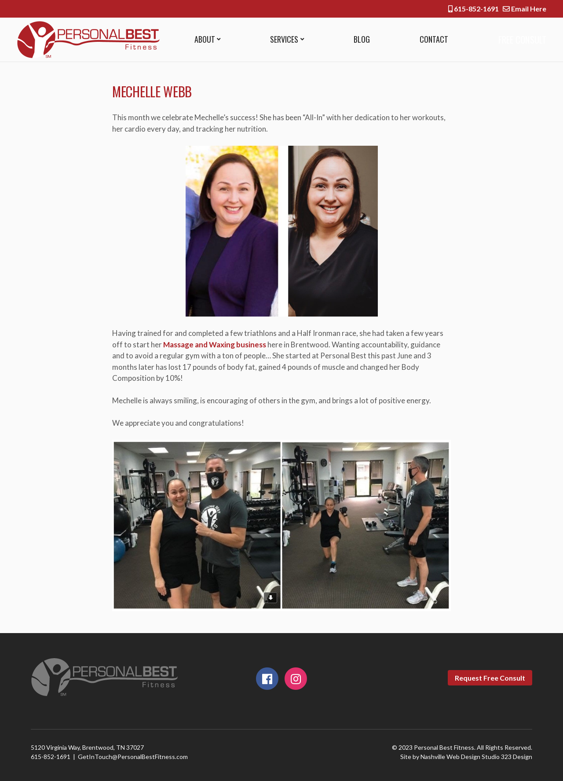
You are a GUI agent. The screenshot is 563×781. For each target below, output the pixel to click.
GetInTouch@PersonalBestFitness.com (133, 756)
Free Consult (520, 39)
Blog (359, 39)
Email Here (524, 8)
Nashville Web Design (450, 756)
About (204, 39)
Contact (431, 39)
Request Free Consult (490, 678)
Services (283, 39)
